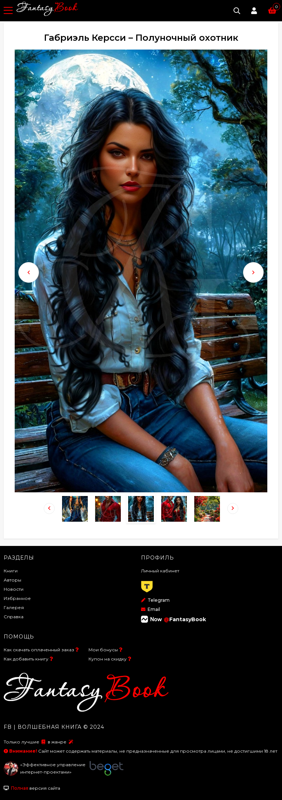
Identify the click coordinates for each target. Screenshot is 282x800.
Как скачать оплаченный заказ (39, 649)
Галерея (14, 607)
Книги (11, 570)
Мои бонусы (103, 649)
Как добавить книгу (26, 659)
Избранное (17, 598)
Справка (14, 616)
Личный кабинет (160, 570)
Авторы (12, 580)
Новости (14, 589)
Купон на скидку (107, 659)
